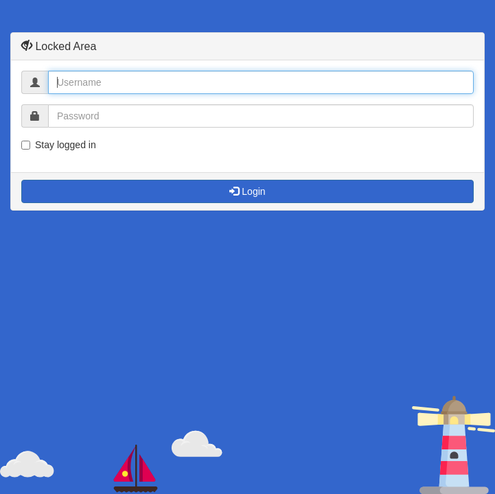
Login (247, 191)
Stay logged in (58, 144)
